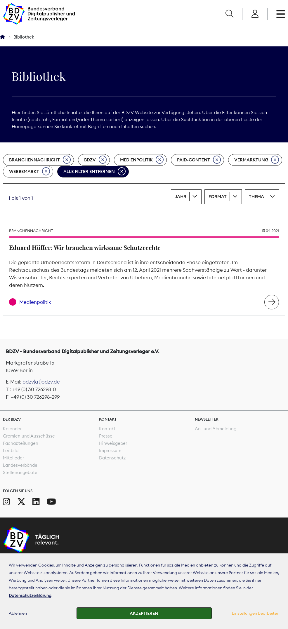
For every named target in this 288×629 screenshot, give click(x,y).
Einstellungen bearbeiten (255, 613)
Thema (256, 196)
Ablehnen (18, 613)
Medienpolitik (142, 160)
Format (218, 196)
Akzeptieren (144, 613)
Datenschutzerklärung (30, 595)
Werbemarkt (29, 171)
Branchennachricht (40, 160)
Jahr (180, 196)
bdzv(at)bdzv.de (41, 382)
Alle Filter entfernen (94, 171)
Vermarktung (256, 160)
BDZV (95, 160)
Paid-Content (199, 160)
